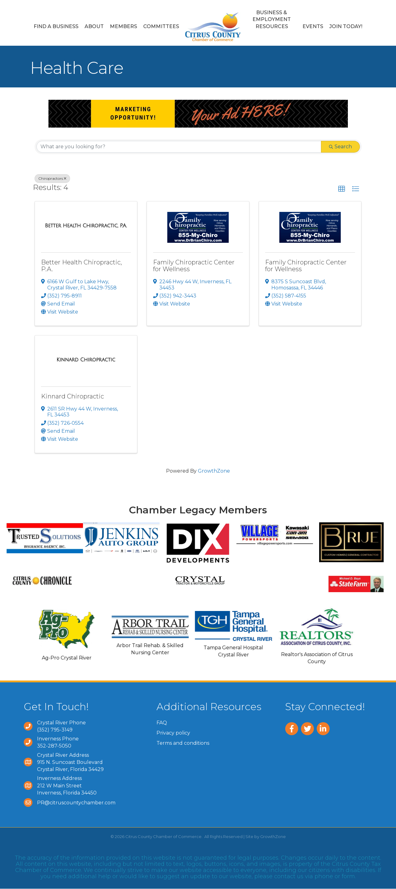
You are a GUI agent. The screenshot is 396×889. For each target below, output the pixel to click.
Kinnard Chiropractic (72, 396)
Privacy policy (173, 733)
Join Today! (345, 26)
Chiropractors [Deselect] (52, 178)
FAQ (161, 723)
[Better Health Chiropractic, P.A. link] (86, 226)
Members (123, 26)
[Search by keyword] (178, 147)
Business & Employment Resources (271, 19)
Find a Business (56, 26)
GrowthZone (214, 471)
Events (312, 26)
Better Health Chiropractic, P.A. (81, 266)
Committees (161, 26)
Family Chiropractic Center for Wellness (194, 266)
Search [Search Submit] (340, 147)
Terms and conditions (182, 743)
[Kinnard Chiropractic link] (85, 360)
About (94, 26)
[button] (342, 189)
